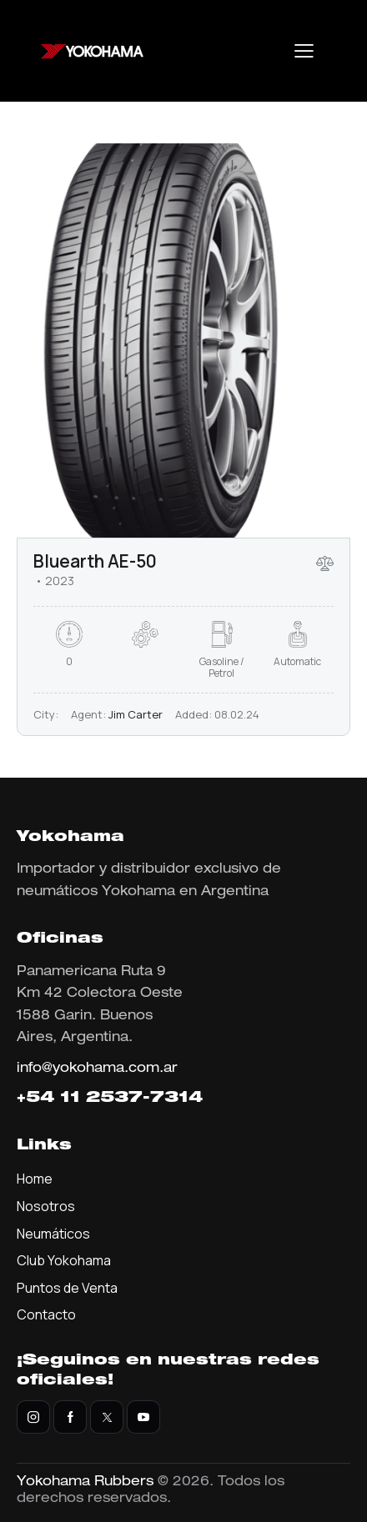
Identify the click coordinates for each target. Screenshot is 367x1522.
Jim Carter (135, 714)
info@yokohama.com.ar (97, 1069)
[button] (304, 51)
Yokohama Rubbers (85, 1482)
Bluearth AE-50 (95, 561)
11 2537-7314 (131, 1098)
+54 (38, 1098)
